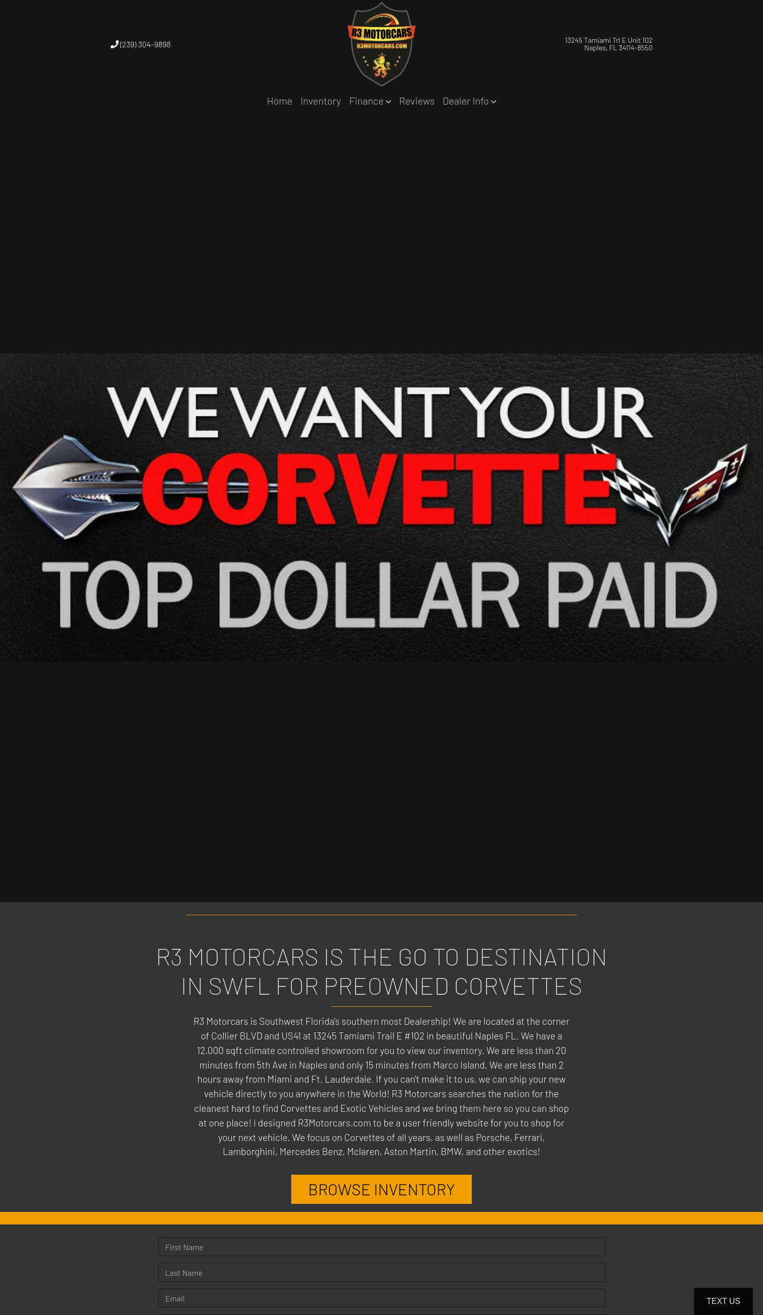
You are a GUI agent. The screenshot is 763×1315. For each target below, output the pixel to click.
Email (175, 1298)
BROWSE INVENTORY (381, 1189)
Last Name (184, 1272)
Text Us (723, 1301)
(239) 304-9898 (141, 44)
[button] (370, 100)
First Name (184, 1247)
